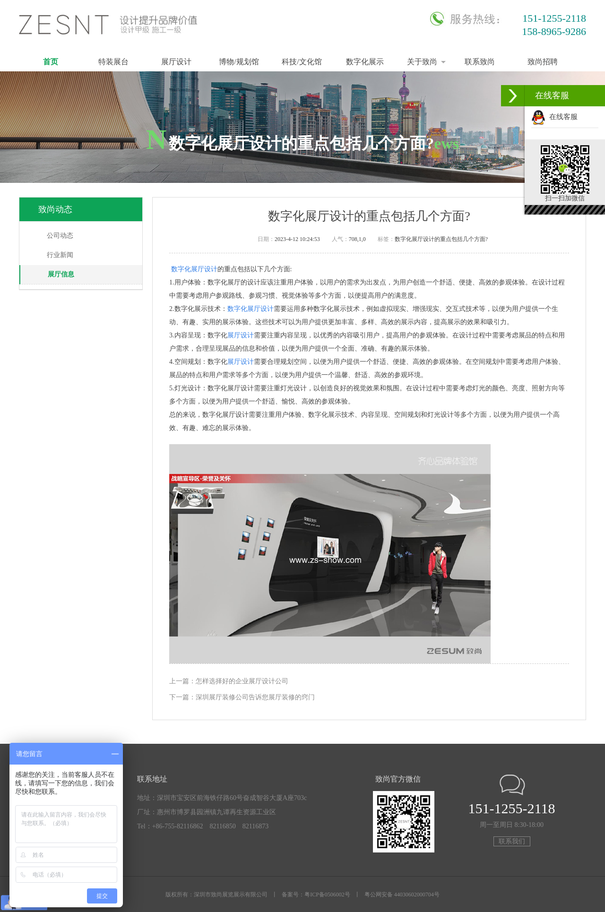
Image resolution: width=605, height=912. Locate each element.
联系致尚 (480, 62)
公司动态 (60, 235)
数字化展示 (365, 62)
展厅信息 (61, 274)
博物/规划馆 (239, 62)
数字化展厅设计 (194, 269)
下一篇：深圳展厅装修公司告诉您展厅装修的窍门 (242, 697)
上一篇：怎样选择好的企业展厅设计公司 (228, 681)
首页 (50, 62)
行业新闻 (60, 254)
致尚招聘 (542, 62)
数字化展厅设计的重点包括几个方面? (441, 239)
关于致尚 (422, 62)
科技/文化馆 (301, 62)
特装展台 (113, 62)
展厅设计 (176, 62)
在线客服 (554, 116)
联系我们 (512, 841)
